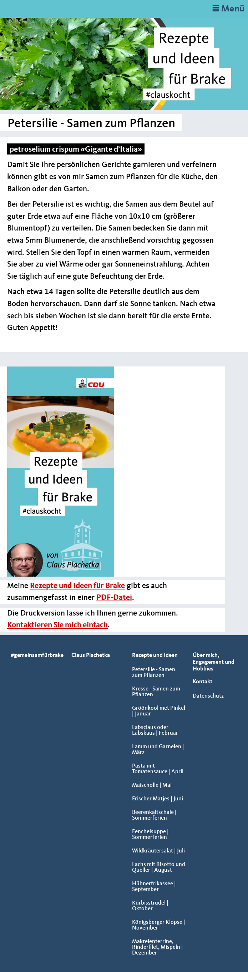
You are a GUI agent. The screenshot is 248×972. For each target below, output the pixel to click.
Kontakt (202, 682)
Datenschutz (208, 696)
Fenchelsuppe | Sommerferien (150, 834)
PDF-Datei (114, 598)
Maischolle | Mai (152, 785)
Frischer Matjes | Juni (157, 799)
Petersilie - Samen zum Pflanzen (153, 672)
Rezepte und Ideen (155, 655)
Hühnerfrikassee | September (154, 886)
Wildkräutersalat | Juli (158, 851)
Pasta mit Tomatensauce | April (157, 769)
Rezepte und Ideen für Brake (77, 586)
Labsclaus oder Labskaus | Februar (155, 730)
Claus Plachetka (90, 655)
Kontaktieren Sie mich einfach (57, 625)
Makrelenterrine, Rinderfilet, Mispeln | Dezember (157, 947)
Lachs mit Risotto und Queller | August (158, 867)
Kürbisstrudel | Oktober (150, 906)
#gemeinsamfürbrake (37, 655)
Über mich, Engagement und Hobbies (213, 662)
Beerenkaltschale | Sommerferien (154, 815)
